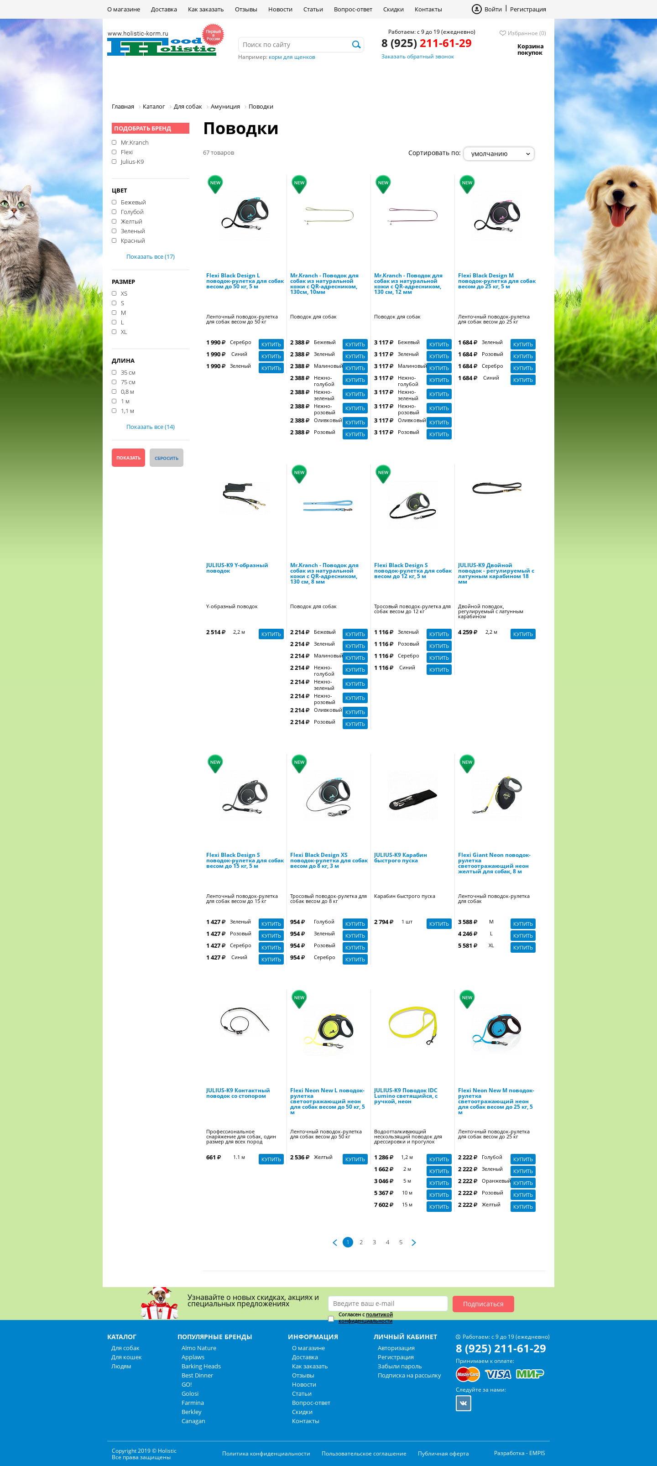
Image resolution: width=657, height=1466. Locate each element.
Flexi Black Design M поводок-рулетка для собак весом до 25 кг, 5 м (497, 281)
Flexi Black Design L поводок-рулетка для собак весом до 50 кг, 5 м (245, 281)
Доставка (164, 9)
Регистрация (528, 9)
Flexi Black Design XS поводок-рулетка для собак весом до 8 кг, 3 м (329, 861)
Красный (133, 240)
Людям (256, 79)
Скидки (393, 9)
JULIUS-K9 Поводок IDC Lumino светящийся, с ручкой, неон (406, 1096)
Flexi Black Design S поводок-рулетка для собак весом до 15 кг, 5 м (245, 861)
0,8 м (127, 391)
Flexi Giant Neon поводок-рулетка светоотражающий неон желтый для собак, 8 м (494, 863)
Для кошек (199, 79)
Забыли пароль (400, 1366)
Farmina (193, 1402)
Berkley (192, 1412)
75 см (128, 381)
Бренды (305, 79)
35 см (128, 372)
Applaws (193, 1357)
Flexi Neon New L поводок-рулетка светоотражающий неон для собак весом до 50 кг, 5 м (327, 1102)
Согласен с (366, 1317)
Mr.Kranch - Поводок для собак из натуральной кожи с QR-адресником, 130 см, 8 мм (324, 574)
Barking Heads (201, 1366)
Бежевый (133, 201)
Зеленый (133, 230)
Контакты (428, 9)
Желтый (131, 220)
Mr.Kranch (135, 142)
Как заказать (206, 9)
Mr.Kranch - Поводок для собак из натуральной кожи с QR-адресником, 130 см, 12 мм (408, 284)
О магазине (123, 9)
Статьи (313, 9)
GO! (187, 1384)
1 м (125, 400)
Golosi (190, 1393)
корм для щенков (292, 57)
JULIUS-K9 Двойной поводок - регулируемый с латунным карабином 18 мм (496, 574)
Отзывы (246, 9)
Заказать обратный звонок (417, 56)
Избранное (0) (527, 33)
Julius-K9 (132, 161)
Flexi (127, 151)
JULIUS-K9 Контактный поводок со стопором (238, 1094)
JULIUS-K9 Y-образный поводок (237, 568)
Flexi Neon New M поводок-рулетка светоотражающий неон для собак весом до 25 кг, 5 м (496, 1102)
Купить (271, 344)
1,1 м (127, 410)
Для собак (138, 79)
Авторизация (396, 1348)
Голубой (132, 211)
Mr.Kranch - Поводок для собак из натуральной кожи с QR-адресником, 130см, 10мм (324, 284)
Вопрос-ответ (353, 9)
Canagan (193, 1421)
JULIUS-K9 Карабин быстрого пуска (400, 858)
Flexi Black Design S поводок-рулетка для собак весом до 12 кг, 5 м (413, 571)
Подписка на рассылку (409, 1375)
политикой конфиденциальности (366, 1317)
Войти (493, 9)
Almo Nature (199, 1348)
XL (124, 331)
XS (124, 293)
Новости (280, 9)
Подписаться (483, 1303)
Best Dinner (197, 1375)
